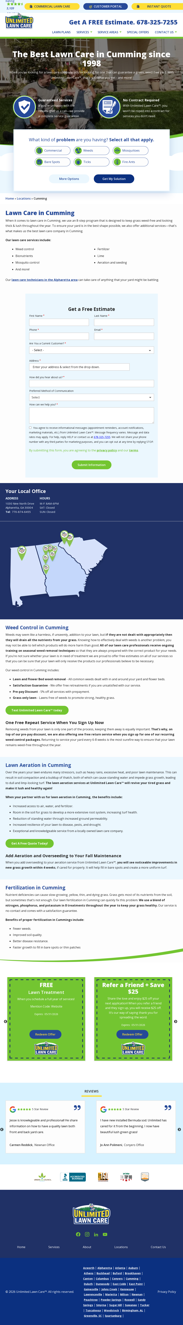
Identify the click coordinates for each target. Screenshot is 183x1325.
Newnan (137, 1294)
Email (97, 329)
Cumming (132, 1278)
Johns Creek (109, 1289)
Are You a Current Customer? (46, 343)
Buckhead (103, 1273)
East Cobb (119, 1284)
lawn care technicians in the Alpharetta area (45, 280)
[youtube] (105, 1234)
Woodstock (111, 1310)
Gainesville (91, 1289)
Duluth (88, 1284)
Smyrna (101, 1305)
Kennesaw (127, 1289)
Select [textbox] (36, 397)
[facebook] (78, 1234)
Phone (33, 329)
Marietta (111, 1294)
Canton (88, 1278)
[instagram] (87, 1234)
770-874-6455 (21, 512)
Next (175, 1022)
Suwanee (131, 1305)
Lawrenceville (93, 1294)
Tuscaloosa (93, 1310)
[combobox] (91, 397)
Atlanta (120, 1268)
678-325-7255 (102, 437)
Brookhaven (133, 1273)
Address (34, 360)
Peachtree (91, 1299)
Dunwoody (103, 1284)
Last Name (100, 315)
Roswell (130, 1299)
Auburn (133, 1268)
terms (133, 450)
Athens (88, 1273)
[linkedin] (96, 1234)
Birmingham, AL (132, 1310)
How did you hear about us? (46, 377)
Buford (117, 1273)
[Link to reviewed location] (45, 1109)
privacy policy (107, 450)
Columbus (102, 1278)
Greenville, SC (93, 1315)
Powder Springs (111, 1299)
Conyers (117, 1278)
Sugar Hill (115, 1305)
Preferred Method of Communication (51, 391)
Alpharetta (104, 1268)
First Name (35, 315)
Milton (124, 1294)
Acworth (88, 1268)
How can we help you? (42, 404)
